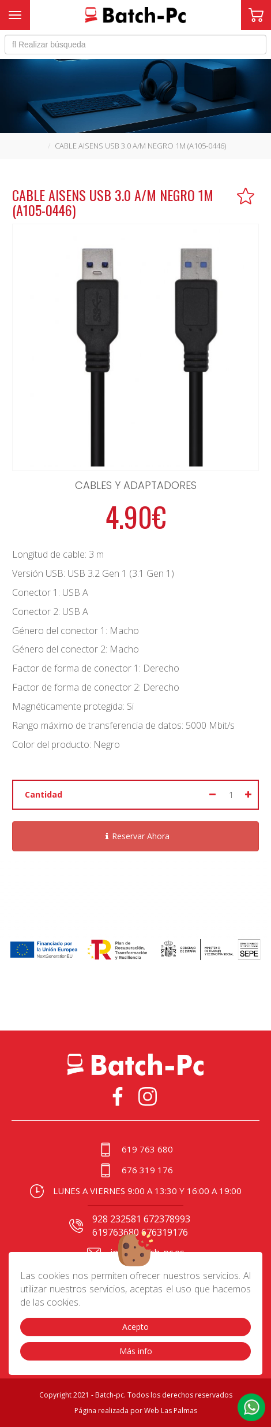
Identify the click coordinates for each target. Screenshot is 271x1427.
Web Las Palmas (170, 1410)
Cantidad (43, 794)
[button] (251, 1407)
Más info (135, 1351)
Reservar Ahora (135, 836)
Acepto (135, 1326)
